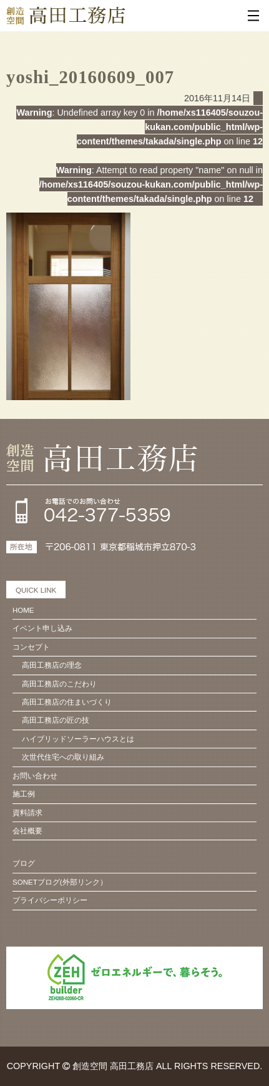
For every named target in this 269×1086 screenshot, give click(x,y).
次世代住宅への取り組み (63, 757)
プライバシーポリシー (49, 900)
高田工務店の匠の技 (55, 720)
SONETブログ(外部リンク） (59, 882)
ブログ (23, 863)
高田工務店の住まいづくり (67, 702)
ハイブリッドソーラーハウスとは (78, 739)
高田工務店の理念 (52, 665)
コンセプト (31, 647)
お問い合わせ (34, 776)
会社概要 (27, 831)
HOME (23, 610)
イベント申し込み (42, 628)
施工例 (23, 794)
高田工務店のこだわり (59, 684)
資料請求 (27, 813)
